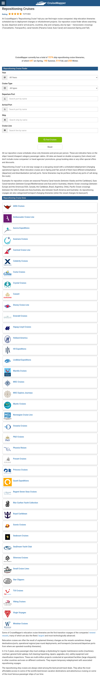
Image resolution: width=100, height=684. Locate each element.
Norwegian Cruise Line (23, 415)
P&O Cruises (18, 437)
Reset (50, 147)
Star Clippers (18, 580)
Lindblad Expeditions (22, 360)
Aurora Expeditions (21, 228)
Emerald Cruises (20, 316)
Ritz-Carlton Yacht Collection (25, 503)
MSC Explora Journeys (23, 393)
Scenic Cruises (19, 525)
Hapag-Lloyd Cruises (22, 327)
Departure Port (8, 94)
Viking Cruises (19, 601)
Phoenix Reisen (19, 448)
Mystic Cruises (19, 404)
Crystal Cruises (19, 283)
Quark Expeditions (21, 481)
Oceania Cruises (20, 426)
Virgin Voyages (19, 612)
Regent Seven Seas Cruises (25, 492)
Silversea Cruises (20, 558)
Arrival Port (7, 105)
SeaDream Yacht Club (22, 547)
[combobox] (52, 98)
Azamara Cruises (20, 239)
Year (4, 73)
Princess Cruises (20, 470)
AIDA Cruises (19, 206)
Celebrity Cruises (20, 261)
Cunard (16, 294)
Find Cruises (50, 140)
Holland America (20, 338)
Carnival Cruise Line (21, 250)
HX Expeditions (19, 349)
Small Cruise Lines (21, 569)
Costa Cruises (19, 272)
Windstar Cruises (20, 623)
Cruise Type (7, 83)
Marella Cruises (20, 371)
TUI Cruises (18, 591)
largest (41, 636)
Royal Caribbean (20, 514)
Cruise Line (7, 126)
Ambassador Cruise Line (23, 217)
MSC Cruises (18, 382)
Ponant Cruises (19, 459)
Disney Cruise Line (21, 305)
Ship (4, 115)
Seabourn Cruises (20, 536)
